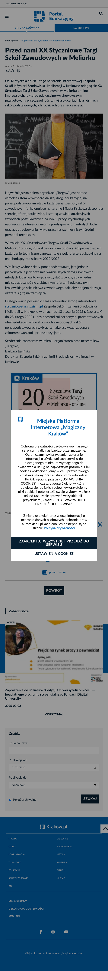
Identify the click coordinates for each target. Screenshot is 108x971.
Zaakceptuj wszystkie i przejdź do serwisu (54, 543)
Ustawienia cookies (54, 554)
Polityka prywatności (59, 528)
